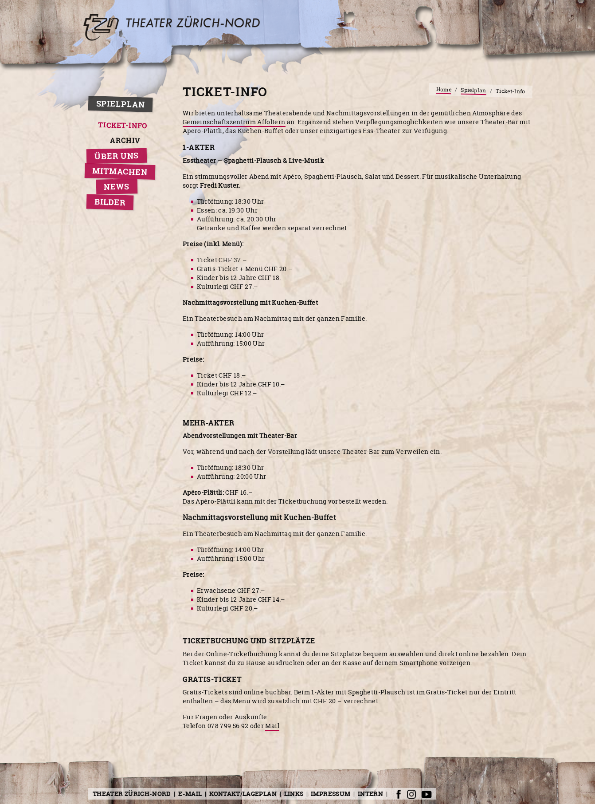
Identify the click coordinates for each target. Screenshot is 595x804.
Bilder (110, 202)
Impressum (330, 793)
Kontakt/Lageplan (243, 793)
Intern (370, 793)
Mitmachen (120, 171)
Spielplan (120, 104)
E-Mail (190, 793)
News (116, 186)
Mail (272, 725)
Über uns (116, 156)
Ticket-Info (123, 125)
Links (294, 793)
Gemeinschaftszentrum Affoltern (234, 122)
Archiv (125, 140)
